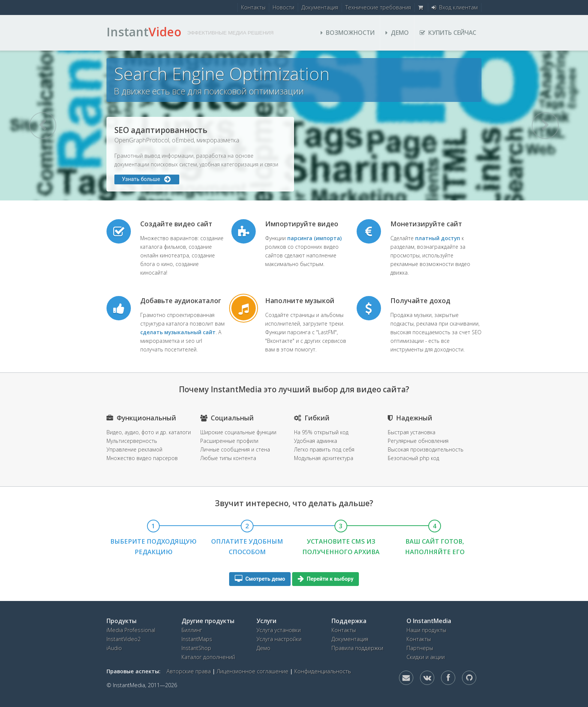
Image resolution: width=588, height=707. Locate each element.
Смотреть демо (260, 579)
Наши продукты (426, 630)
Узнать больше (397, 179)
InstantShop (196, 648)
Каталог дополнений (208, 657)
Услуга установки (278, 630)
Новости (283, 7)
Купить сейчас (448, 32)
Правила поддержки (357, 648)
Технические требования (378, 7)
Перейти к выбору (325, 579)
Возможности (348, 32)
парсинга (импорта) (314, 238)
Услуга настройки (279, 639)
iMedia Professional (130, 630)
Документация (320, 7)
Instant (144, 32)
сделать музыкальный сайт (178, 332)
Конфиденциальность (322, 671)
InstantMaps (197, 639)
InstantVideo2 (123, 639)
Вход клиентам (455, 7)
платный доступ (437, 238)
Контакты (253, 7)
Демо (397, 32)
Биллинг (192, 630)
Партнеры (419, 648)
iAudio (114, 648)
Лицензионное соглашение (252, 671)
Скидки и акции (425, 657)
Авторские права (188, 671)
